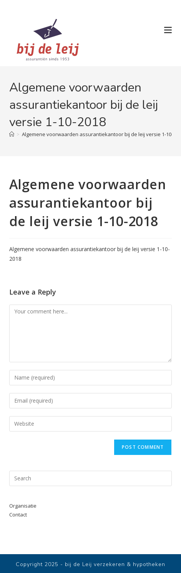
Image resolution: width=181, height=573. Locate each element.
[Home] (11, 134)
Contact (18, 514)
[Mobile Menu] (168, 30)
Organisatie (23, 505)
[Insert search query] (90, 478)
